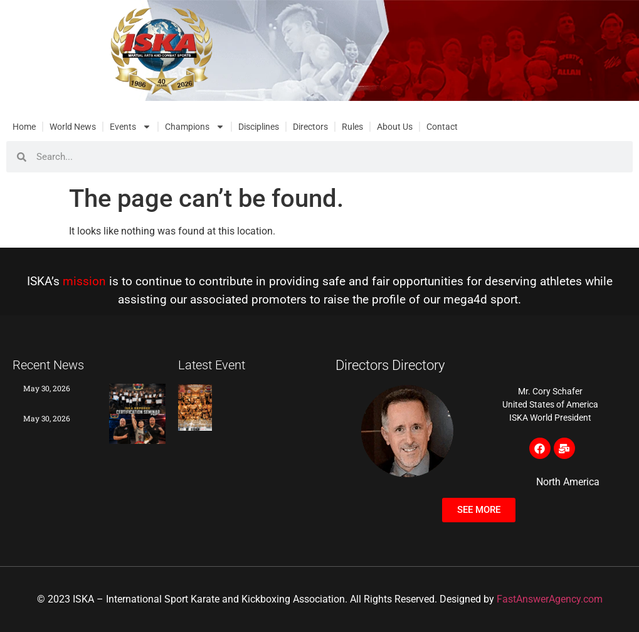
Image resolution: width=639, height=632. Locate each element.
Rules (352, 127)
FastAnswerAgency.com (550, 599)
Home (24, 127)
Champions (194, 126)
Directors (310, 127)
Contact (442, 127)
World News (73, 127)
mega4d (465, 299)
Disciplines (258, 127)
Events (130, 126)
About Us (395, 127)
